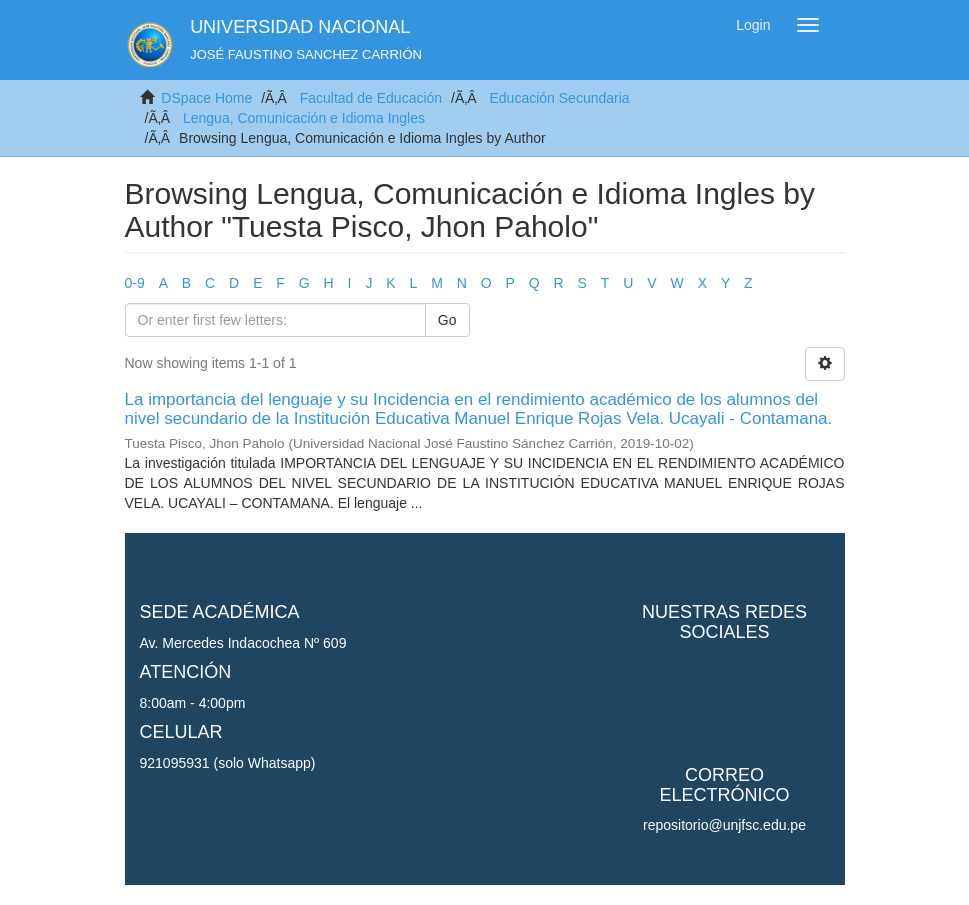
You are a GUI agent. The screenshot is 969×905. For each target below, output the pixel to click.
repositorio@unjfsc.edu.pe (724, 825)
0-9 (135, 283)
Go (447, 320)
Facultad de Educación (371, 98)
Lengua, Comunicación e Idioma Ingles (304, 118)
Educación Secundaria (559, 98)
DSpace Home (206, 98)
